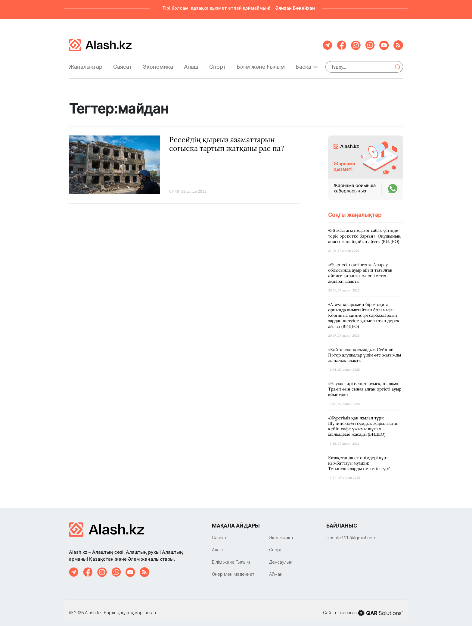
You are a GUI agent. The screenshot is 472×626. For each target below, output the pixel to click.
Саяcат (122, 64)
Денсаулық (280, 557)
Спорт (217, 64)
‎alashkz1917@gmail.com (351, 533)
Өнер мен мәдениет (233, 569)
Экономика (158, 64)
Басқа (307, 64)
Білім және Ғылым (261, 64)
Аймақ (275, 569)
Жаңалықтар (85, 64)
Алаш (191, 64)
